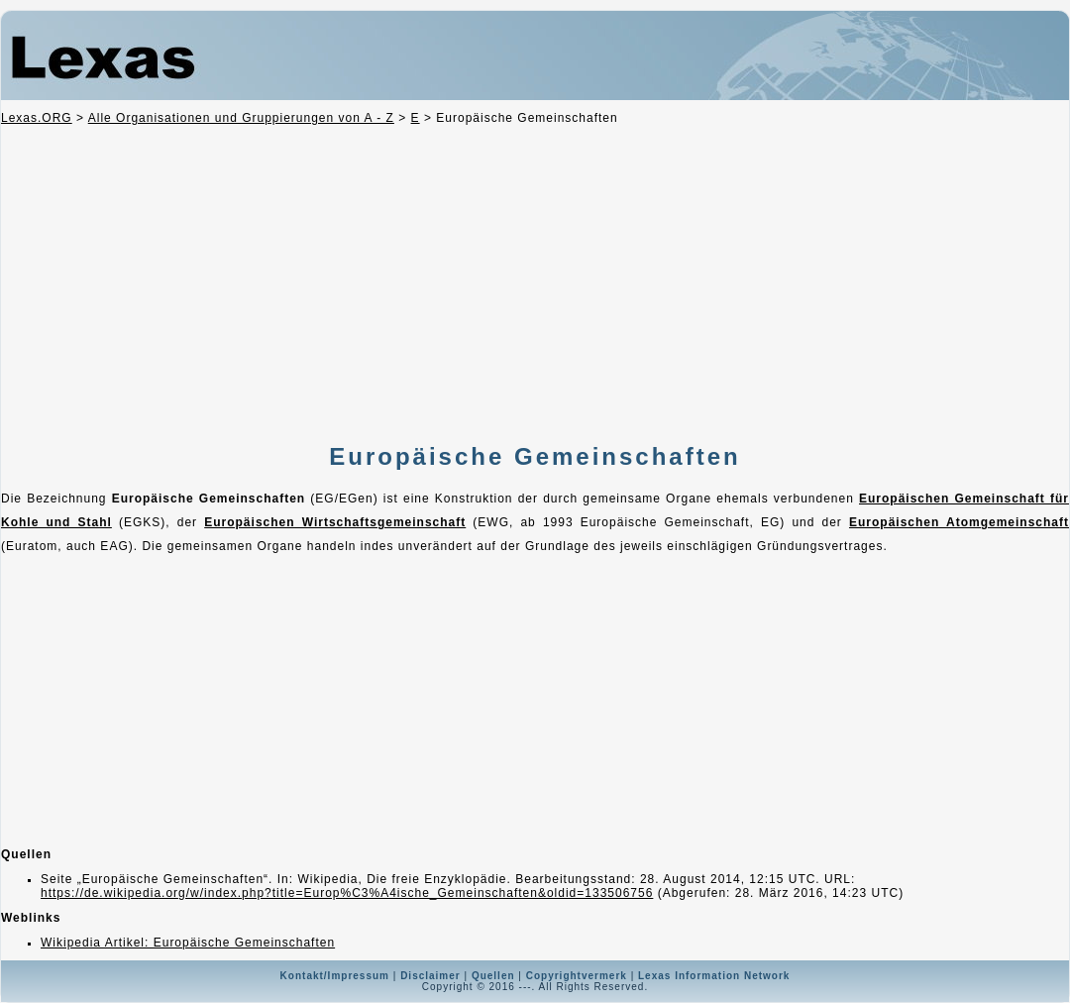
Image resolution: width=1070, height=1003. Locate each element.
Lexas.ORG (36, 118)
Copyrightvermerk (576, 975)
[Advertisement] (529, 286)
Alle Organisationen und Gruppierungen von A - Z (241, 118)
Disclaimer (430, 975)
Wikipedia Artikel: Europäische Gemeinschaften (188, 942)
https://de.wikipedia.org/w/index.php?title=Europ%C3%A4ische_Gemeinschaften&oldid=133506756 (347, 893)
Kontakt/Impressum (334, 975)
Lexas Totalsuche (509, 61)
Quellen (493, 975)
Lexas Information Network (714, 975)
